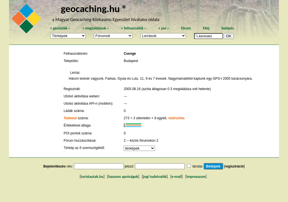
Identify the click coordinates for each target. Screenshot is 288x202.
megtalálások (95, 28)
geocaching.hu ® (94, 9)
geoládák (60, 28)
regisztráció (234, 166)
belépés (227, 28)
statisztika (176, 118)
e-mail (176, 176)
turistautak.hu (92, 176)
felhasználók (133, 28)
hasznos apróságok (123, 176)
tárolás (197, 166)
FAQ (206, 28)
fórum (186, 28)
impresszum (196, 176)
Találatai (70, 118)
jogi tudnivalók (155, 176)
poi (163, 28)
